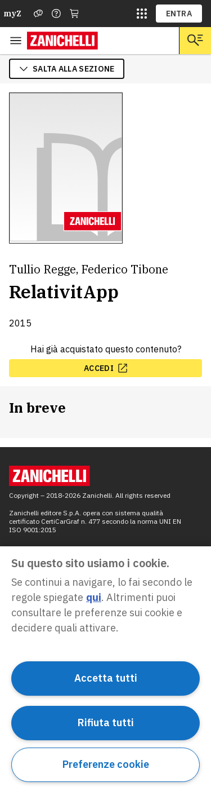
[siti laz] (142, 13)
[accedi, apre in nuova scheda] (105, 368)
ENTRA (179, 13)
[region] (105, 668)
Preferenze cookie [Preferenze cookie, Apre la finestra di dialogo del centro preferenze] (105, 764)
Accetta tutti (105, 677)
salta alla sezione (66, 69)
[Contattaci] (56, 13)
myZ (12, 13)
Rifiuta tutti (106, 722)
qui (93, 597)
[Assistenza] (38, 13)
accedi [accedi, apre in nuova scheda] (105, 368)
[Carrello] (74, 13)
